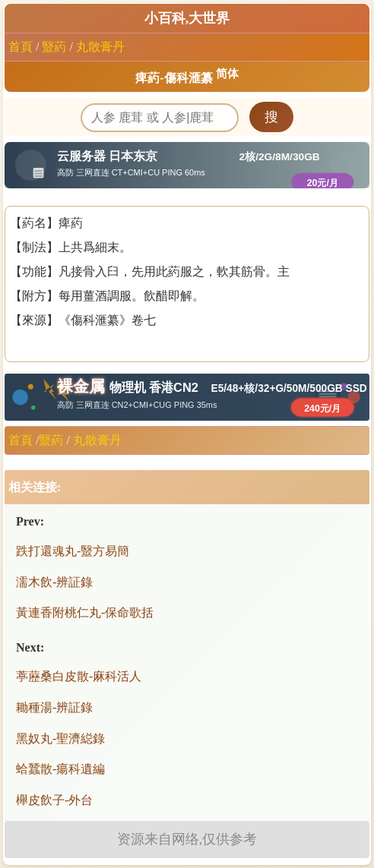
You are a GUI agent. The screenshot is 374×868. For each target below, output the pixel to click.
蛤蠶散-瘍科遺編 (60, 768)
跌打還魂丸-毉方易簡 (72, 550)
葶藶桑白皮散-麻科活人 (78, 676)
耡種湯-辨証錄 (54, 707)
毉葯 (54, 46)
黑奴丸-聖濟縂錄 (60, 738)
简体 (227, 74)
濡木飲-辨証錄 (54, 582)
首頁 (20, 46)
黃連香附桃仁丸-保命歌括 (85, 612)
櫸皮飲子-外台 (54, 800)
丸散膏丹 (100, 46)
